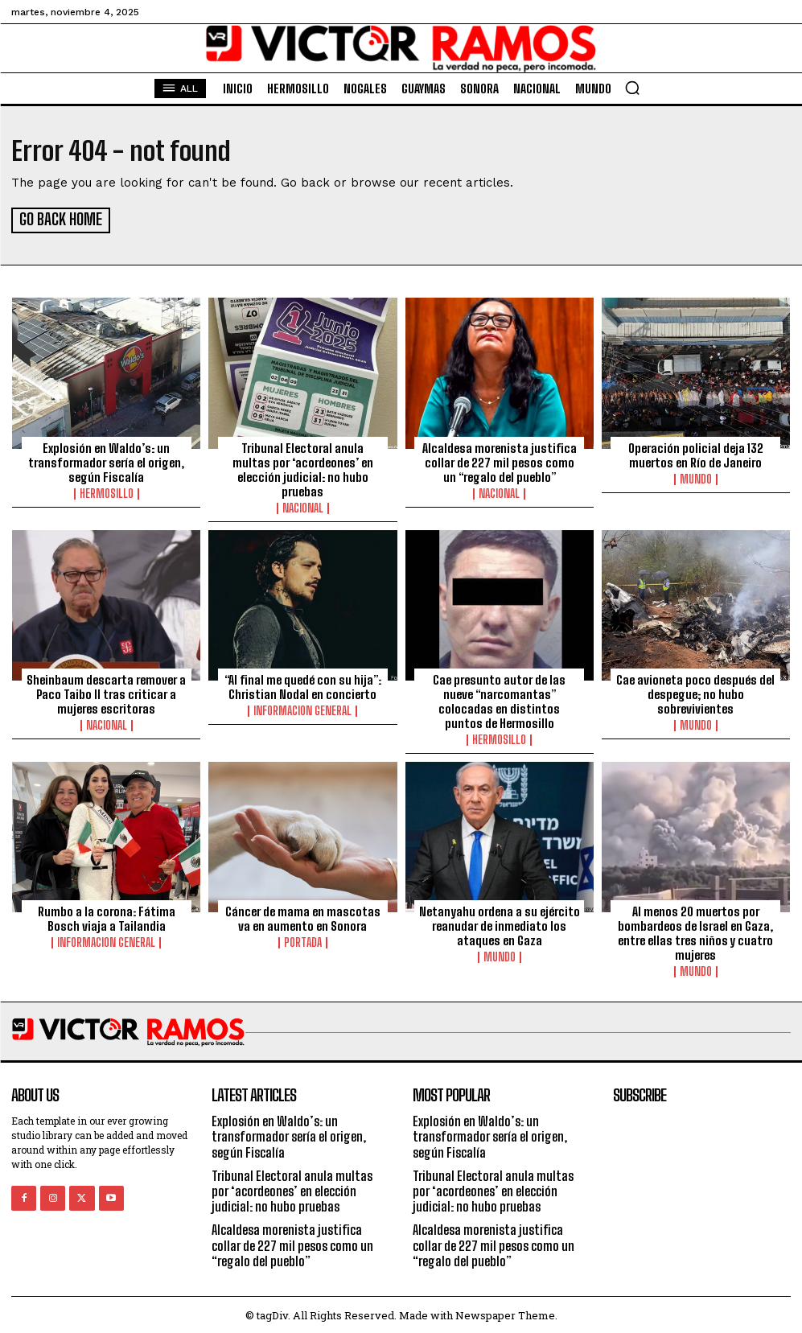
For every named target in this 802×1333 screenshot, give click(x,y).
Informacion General (302, 708)
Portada (303, 940)
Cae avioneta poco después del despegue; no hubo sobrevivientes (695, 692)
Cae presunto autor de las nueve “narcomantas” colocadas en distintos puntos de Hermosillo (499, 699)
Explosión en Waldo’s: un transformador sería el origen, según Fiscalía (106, 460)
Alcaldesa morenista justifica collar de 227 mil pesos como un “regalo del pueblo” (499, 460)
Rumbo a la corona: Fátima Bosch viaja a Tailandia (106, 916)
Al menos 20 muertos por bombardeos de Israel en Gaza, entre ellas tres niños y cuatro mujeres (695, 931)
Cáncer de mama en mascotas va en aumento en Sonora (302, 916)
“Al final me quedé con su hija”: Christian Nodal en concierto (302, 684)
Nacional (302, 506)
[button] (632, 88)
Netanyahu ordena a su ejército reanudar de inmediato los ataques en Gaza (499, 923)
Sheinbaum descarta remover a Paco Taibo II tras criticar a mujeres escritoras (106, 692)
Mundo (696, 477)
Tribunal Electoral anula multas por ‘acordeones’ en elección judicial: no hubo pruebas (302, 467)
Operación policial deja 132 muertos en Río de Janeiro (695, 452)
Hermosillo (107, 491)
